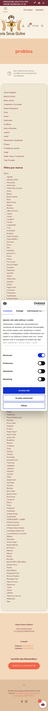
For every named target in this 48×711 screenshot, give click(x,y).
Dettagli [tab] (19, 311)
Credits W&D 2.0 (28, 696)
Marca (6, 173)
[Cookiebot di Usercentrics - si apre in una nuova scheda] (34, 303)
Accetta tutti (24, 390)
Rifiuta (24, 405)
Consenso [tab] (7, 311)
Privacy (17, 693)
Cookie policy (26, 693)
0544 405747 (28, 646)
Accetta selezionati (24, 398)
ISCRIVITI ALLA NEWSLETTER (24, 666)
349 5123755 (28, 648)
